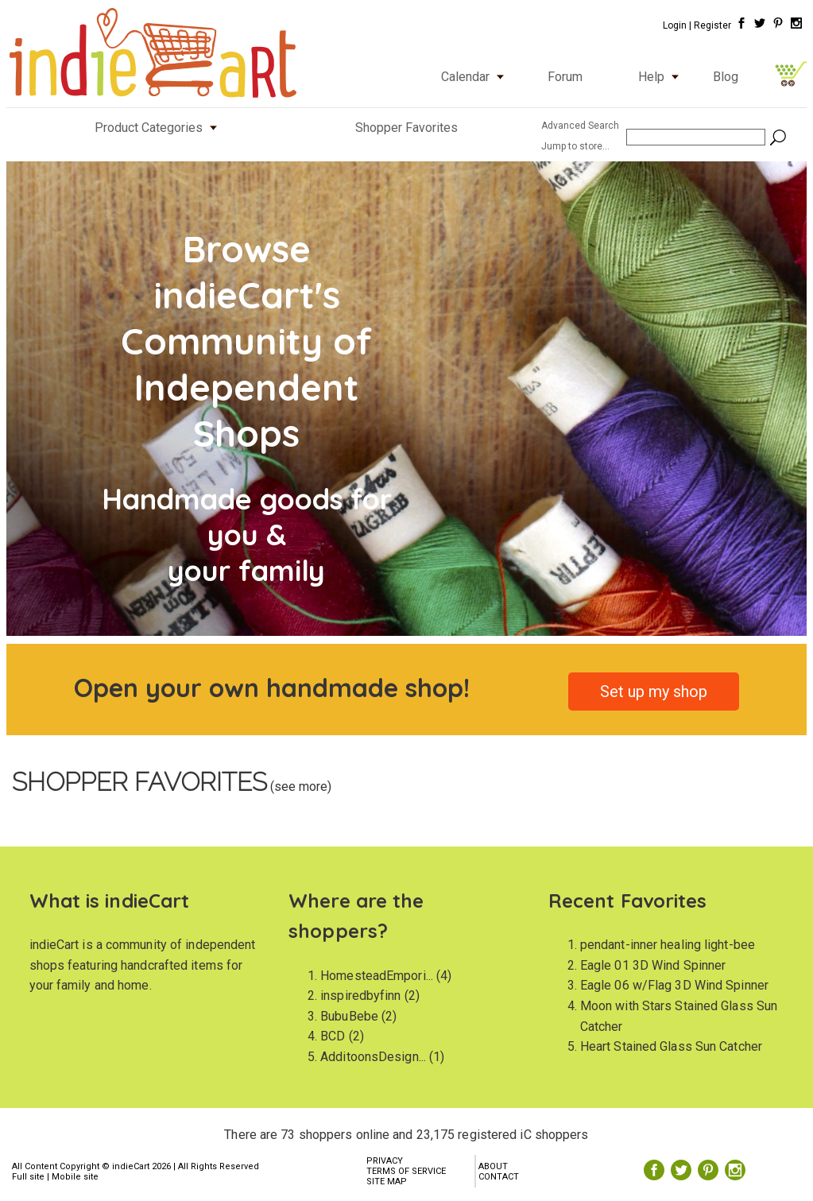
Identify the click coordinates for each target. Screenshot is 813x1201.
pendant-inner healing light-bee (667, 944)
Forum (565, 76)
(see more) (299, 786)
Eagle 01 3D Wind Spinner (653, 965)
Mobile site (75, 1177)
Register (712, 25)
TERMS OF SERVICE (406, 1171)
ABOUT (493, 1166)
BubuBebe (349, 1016)
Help (662, 76)
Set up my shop (653, 691)
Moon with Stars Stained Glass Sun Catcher (678, 1016)
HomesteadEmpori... (376, 975)
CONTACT (498, 1177)
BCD (332, 1036)
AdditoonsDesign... (373, 1056)
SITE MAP (386, 1181)
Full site (28, 1177)
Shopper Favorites (406, 127)
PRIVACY (384, 1161)
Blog (725, 76)
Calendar (476, 76)
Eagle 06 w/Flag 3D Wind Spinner (674, 985)
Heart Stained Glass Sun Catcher (671, 1046)
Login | (677, 25)
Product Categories (159, 127)
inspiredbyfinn (360, 995)
